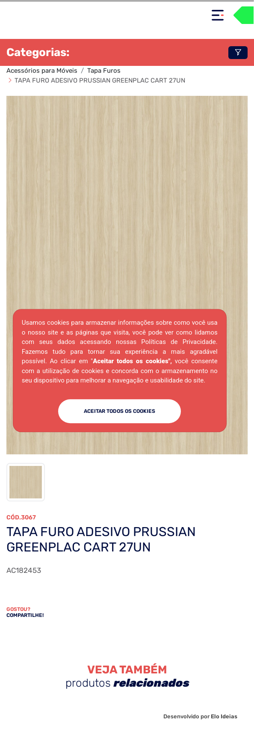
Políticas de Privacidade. (179, 342)
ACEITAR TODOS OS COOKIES (119, 411)
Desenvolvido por (200, 716)
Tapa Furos (104, 70)
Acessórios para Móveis (41, 70)
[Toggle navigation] (217, 15)
